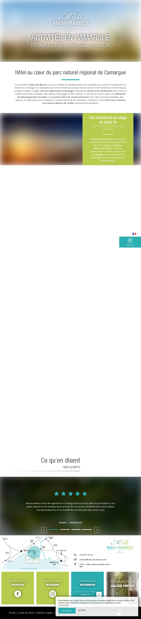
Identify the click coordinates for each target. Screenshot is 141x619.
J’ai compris (67, 610)
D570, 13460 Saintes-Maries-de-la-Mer (94, 566)
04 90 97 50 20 (86, 555)
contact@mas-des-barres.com (92, 560)
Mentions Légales (45, 612)
